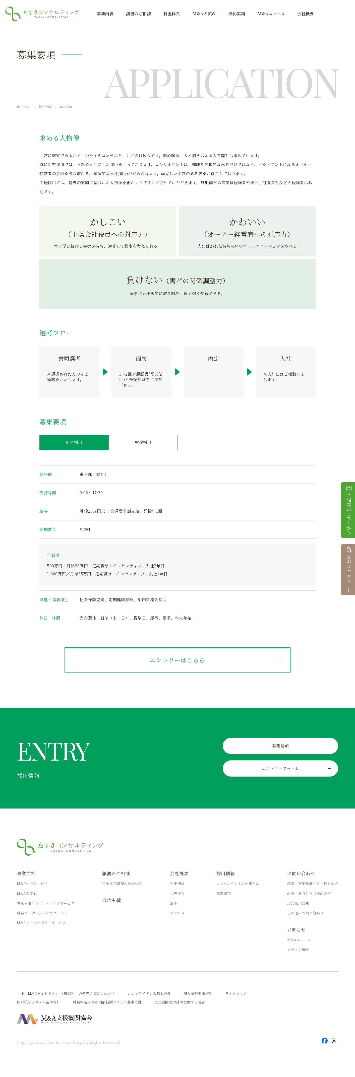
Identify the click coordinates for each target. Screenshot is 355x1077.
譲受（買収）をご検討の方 (309, 893)
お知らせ (296, 929)
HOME (27, 106)
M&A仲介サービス (32, 883)
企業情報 (177, 883)
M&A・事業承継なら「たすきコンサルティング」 (42, 13)
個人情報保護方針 (198, 993)
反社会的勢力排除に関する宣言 (179, 1001)
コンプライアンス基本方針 (149, 993)
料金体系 (171, 14)
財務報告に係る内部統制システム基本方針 (107, 1001)
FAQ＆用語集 (298, 903)
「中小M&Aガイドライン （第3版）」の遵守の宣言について (66, 993)
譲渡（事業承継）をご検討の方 (312, 883)
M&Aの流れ (204, 14)
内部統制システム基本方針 (38, 1001)
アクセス (177, 912)
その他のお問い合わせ (305, 912)
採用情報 (45, 106)
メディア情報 (298, 949)
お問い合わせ (301, 873)
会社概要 (306, 14)
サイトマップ (236, 993)
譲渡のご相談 (138, 14)
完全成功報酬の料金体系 (122, 883)
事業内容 (105, 14)
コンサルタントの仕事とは (238, 883)
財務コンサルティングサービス (42, 912)
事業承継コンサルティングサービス (46, 903)
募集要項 (223, 893)
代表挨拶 (177, 893)
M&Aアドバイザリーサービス (41, 922)
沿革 (173, 903)
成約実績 (236, 14)
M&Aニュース (271, 14)
